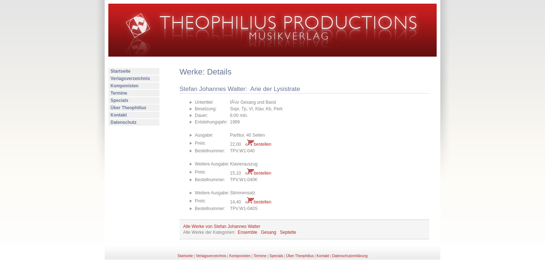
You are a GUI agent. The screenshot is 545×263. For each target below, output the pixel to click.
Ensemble (247, 232)
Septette (288, 232)
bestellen (262, 144)
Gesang (268, 232)
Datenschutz (123, 122)
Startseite (121, 71)
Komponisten (125, 85)
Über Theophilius (128, 107)
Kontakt (119, 115)
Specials (119, 100)
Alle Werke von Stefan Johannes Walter (221, 226)
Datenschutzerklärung (349, 256)
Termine (119, 93)
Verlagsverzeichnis (130, 78)
